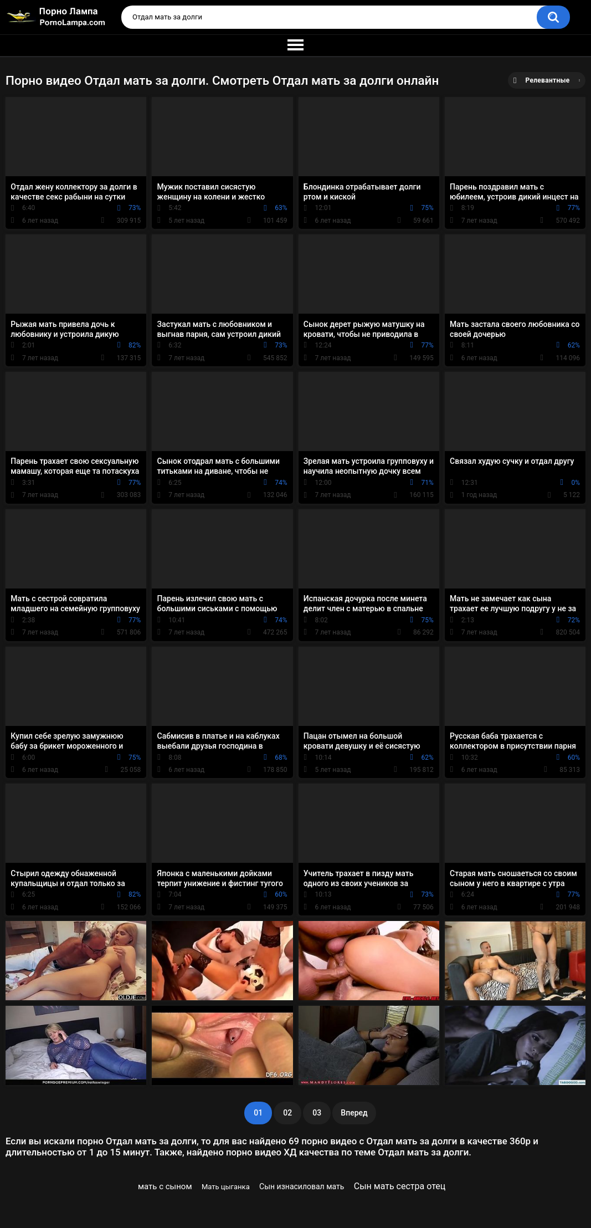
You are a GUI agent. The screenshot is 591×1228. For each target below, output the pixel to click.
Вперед (354, 1112)
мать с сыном (165, 1186)
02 (287, 1112)
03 (316, 1112)
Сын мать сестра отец (399, 1186)
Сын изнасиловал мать (301, 1186)
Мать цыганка (226, 1187)
